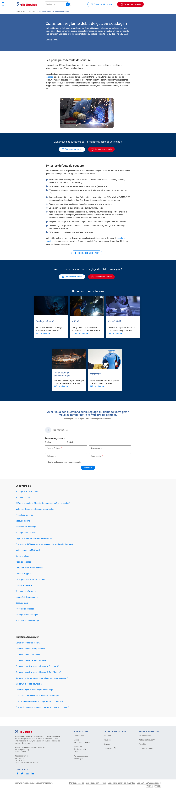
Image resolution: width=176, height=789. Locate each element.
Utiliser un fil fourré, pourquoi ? (29, 693)
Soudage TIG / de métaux (27, 500)
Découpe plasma (23, 530)
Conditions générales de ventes (121, 783)
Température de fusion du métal (29, 577)
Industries (90, 13)
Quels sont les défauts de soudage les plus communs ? (39, 710)
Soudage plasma (23, 506)
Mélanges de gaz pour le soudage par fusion (35, 518)
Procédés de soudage (25, 618)
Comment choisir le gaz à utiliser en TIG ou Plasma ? (38, 681)
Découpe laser (22, 612)
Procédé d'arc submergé (26, 535)
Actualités (142, 744)
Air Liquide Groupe (147, 740)
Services (107, 744)
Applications (76, 13)
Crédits (158, 786)
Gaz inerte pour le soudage (27, 629)
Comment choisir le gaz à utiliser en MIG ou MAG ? (37, 675)
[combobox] (57, 4)
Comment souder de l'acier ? (28, 652)
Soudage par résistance (26, 600)
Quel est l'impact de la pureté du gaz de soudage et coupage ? (42, 716)
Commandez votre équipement (54, 13)
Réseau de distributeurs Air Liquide (80, 749)
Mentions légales (76, 783)
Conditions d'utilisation (96, 783)
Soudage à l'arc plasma (26, 541)
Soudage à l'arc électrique (27, 623)
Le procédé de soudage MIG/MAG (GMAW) (34, 547)
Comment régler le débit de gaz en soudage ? (35, 698)
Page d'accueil (20, 20)
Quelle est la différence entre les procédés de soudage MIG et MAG (44, 553)
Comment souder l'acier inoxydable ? (31, 669)
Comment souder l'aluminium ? (29, 663)
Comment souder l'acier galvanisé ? (31, 657)
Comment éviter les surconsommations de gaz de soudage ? (42, 687)
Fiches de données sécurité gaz (81, 757)
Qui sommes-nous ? (146, 748)
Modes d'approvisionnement (82, 741)
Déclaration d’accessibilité (148, 783)
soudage (50, 86)
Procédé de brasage (24, 524)
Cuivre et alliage (22, 565)
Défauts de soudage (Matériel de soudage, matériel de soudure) (43, 512)
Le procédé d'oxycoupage (27, 606)
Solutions (32, 20)
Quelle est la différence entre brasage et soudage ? (37, 704)
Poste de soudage (23, 571)
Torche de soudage (24, 594)
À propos (102, 13)
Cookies (149, 786)
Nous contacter (145, 736)
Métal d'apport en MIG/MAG (28, 559)
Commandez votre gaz (27, 13)
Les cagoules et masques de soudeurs (32, 588)
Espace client (110, 748)
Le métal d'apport (23, 582)
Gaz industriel (79, 736)
